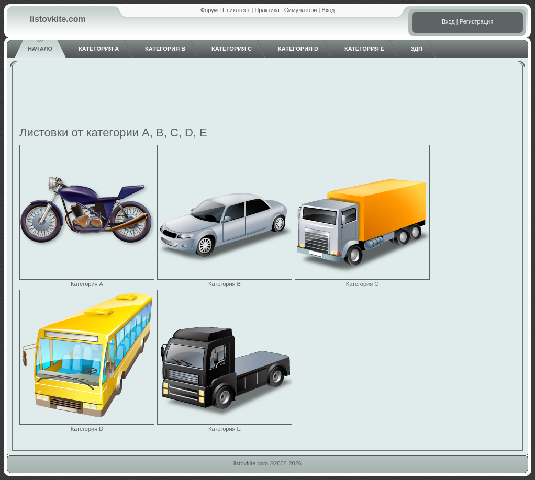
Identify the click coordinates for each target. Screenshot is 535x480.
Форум (209, 10)
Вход (328, 10)
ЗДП (416, 48)
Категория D (298, 48)
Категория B (165, 48)
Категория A (99, 48)
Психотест (236, 10)
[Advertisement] (267, 96)
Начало (40, 48)
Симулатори (300, 10)
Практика (266, 10)
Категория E (364, 48)
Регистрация (476, 21)
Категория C (231, 48)
